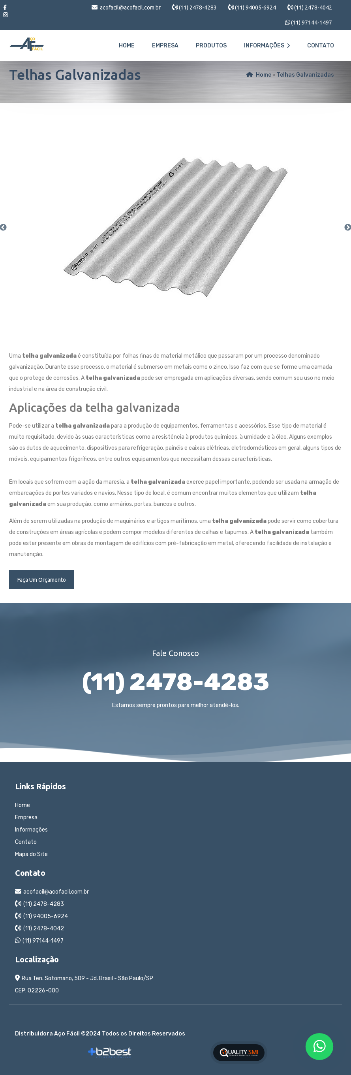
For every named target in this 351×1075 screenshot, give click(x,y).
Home (127, 45)
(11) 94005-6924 (255, 7)
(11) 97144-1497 (311, 22)
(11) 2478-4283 (198, 7)
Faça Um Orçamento (41, 580)
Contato (320, 45)
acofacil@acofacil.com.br (130, 7)
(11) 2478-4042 (313, 7)
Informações (267, 45)
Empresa (165, 45)
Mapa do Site (31, 854)
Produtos (211, 45)
